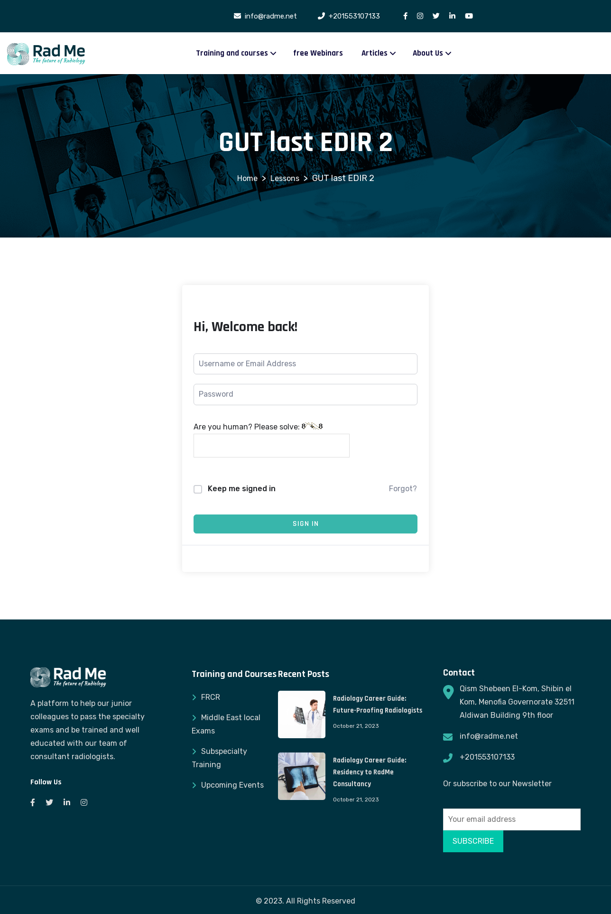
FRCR (210, 697)
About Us (428, 53)
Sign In (306, 524)
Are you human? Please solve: (272, 439)
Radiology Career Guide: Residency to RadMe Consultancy (369, 772)
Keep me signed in (242, 488)
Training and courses (232, 53)
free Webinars (318, 53)
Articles (374, 53)
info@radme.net (489, 736)
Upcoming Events (232, 785)
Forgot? (403, 488)
